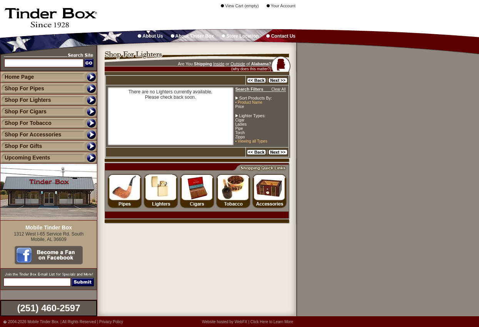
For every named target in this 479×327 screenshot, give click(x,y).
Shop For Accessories (30, 134)
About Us (150, 36)
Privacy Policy (111, 322)
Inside (218, 63)
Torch (240, 133)
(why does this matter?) (251, 69)
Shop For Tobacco (26, 123)
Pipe (239, 128)
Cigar (240, 120)
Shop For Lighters (25, 100)
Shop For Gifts (21, 146)
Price (239, 107)
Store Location (240, 36)
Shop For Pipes (22, 88)
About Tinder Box (192, 36)
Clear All (278, 89)
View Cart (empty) (240, 5)
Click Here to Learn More (271, 322)
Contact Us (280, 36)
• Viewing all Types (251, 141)
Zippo (240, 137)
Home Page (19, 77)
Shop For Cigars (23, 111)
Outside (237, 63)
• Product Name (248, 102)
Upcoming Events (25, 157)
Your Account (281, 5)
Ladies (241, 124)
